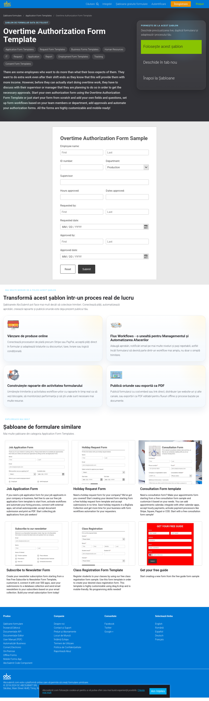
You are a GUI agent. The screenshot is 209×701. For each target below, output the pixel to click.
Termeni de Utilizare (64, 647)
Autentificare (159, 4)
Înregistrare (181, 4)
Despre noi (59, 627)
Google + (108, 635)
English (158, 627)
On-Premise (9, 654)
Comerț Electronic (12, 650)
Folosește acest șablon (163, 46)
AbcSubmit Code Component (17, 666)
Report (49, 56)
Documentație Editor (13, 639)
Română (159, 631)
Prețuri (200, 4)
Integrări (107, 4)
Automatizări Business (14, 647)
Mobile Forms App (12, 662)
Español (159, 635)
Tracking (98, 56)
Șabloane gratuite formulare (132, 4)
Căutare (90, 4)
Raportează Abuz (62, 654)
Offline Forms (10, 658)
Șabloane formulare (12, 16)
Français (159, 643)
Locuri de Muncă (62, 639)
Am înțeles (158, 691)
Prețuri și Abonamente (65, 635)
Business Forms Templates (85, 49)
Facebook (109, 627)
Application (33, 56)
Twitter (108, 631)
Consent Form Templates (18, 64)
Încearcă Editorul (11, 631)
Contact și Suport (62, 631)
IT (7, 56)
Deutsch (159, 639)
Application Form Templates (39, 16)
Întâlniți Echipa (61, 643)
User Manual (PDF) (12, 643)
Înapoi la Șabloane (159, 78)
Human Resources (114, 49)
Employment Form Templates (73, 56)
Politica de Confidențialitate (67, 650)
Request (18, 56)
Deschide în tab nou (160, 62)
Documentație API (12, 635)
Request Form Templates (52, 49)
